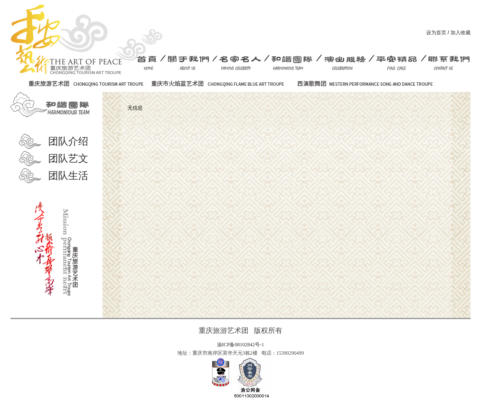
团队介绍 (68, 141)
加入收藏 (460, 33)
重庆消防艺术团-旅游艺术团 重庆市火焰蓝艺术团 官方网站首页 (66, 39)
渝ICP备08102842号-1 (240, 345)
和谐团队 (52, 104)
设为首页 (436, 33)
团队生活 (68, 175)
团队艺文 (68, 158)
